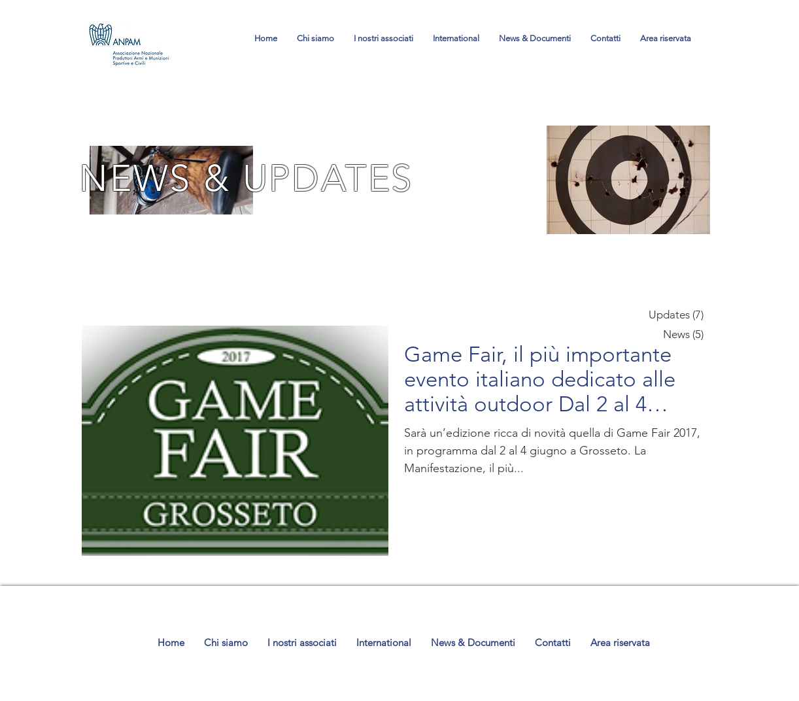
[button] (535, 38)
